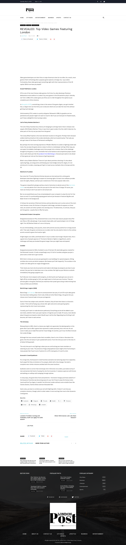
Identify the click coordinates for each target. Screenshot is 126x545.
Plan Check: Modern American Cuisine (65, 478)
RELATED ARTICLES (26, 443)
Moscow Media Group (66, 542)
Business (51, 17)
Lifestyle (28, 25)
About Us (35, 534)
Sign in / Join (38, 1)
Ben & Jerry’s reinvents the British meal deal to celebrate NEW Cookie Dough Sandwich (66, 462)
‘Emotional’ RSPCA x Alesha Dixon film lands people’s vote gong (47, 462)
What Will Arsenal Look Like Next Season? (65, 416)
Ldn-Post (24, 35)
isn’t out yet (31, 292)
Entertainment (40, 17)
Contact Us (67, 17)
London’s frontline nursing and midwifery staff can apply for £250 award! (31, 417)
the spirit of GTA (26, 104)
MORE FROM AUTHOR (42, 443)
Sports (58, 17)
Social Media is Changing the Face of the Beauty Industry (67, 487)
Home (22, 17)
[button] (103, 17)
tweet (66, 437)
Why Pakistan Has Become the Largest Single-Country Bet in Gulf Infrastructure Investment (28, 462)
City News (29, 17)
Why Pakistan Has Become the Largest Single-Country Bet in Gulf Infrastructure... (38, 479)
